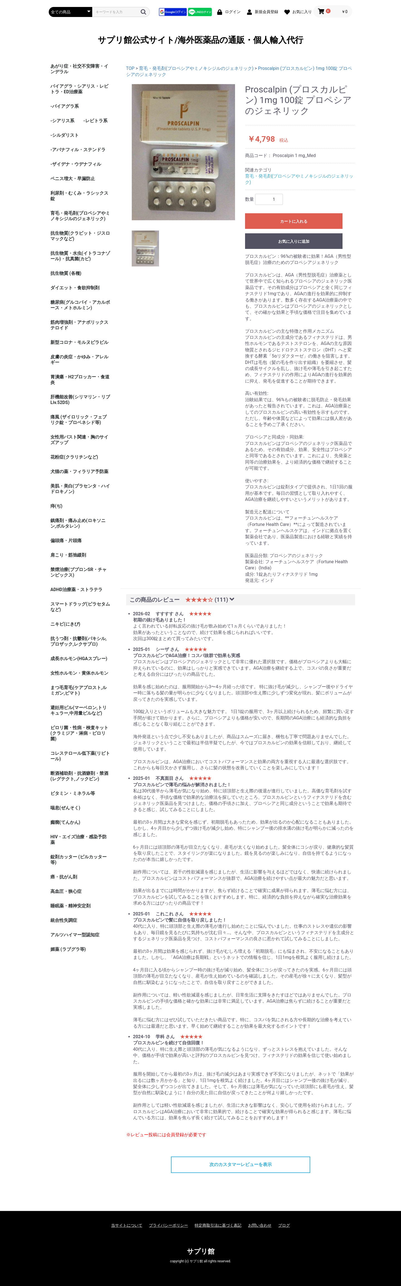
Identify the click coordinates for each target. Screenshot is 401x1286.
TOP (130, 68)
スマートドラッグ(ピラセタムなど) (80, 606)
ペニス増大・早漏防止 (72, 178)
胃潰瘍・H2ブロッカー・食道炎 (79, 379)
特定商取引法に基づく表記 (218, 1225)
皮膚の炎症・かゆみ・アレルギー (79, 359)
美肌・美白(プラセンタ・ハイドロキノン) (80, 488)
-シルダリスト (64, 135)
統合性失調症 (63, 920)
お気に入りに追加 (293, 241)
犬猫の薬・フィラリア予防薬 (79, 471)
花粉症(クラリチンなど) (74, 457)
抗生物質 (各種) (65, 273)
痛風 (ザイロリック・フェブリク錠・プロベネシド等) (78, 419)
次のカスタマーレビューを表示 (240, 1164)
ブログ (284, 1225)
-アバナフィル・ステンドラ (78, 149)
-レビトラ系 (95, 120)
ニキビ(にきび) (65, 624)
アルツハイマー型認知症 (74, 934)
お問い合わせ (260, 1225)
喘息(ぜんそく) (65, 807)
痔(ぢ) (56, 506)
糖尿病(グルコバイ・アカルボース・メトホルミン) (80, 305)
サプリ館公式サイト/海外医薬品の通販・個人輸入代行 (200, 40)
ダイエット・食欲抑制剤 (74, 287)
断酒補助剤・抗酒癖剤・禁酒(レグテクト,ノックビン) (79, 776)
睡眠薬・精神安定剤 (70, 905)
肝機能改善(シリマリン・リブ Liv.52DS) (80, 399)
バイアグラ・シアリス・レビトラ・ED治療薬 (79, 89)
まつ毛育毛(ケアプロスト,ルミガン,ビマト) (78, 690)
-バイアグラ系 (64, 106)
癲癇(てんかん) (65, 822)
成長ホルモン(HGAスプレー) (78, 658)
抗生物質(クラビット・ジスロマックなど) (80, 236)
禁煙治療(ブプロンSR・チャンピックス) (78, 572)
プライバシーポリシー (168, 1225)
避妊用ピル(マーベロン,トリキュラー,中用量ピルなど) (78, 710)
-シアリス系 (62, 120)
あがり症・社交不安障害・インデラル (79, 68)
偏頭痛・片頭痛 (66, 540)
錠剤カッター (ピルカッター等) (78, 859)
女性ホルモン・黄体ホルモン (79, 673)
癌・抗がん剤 (63, 877)
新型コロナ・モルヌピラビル (79, 342)
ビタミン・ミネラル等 (72, 793)
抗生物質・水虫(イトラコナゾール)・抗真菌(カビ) (80, 256)
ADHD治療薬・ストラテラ (76, 589)
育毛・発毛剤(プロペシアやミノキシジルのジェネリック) (80, 215)
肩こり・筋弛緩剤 (68, 555)
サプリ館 (200, 1251)
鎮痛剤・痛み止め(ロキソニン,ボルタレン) (78, 523)
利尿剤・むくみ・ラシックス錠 (79, 195)
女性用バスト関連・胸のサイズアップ (79, 439)
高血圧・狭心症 (66, 891)
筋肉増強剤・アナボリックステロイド (79, 325)
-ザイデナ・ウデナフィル (75, 164)
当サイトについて (126, 1225)
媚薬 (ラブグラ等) (68, 949)
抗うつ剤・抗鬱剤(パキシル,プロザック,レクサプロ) (78, 641)
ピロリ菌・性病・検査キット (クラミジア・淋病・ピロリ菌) (79, 733)
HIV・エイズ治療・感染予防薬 (78, 839)
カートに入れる (293, 221)
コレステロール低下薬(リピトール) (80, 756)
